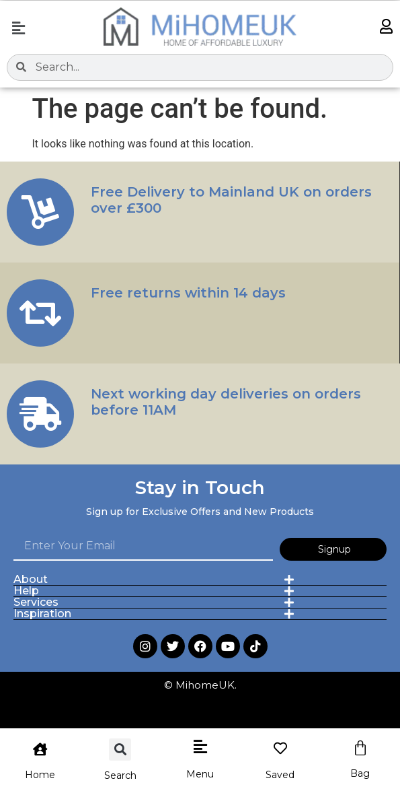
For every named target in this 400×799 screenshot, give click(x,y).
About (30, 579)
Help (26, 590)
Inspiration (42, 613)
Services (35, 602)
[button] (18, 29)
